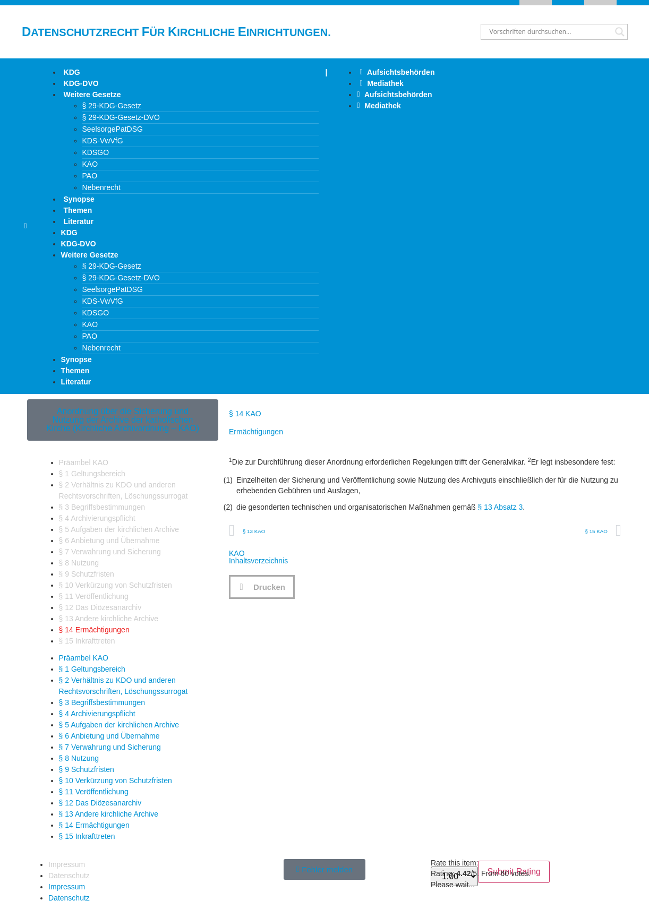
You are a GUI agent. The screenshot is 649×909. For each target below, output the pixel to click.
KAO (90, 164)
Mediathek (381, 83)
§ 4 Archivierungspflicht (97, 518)
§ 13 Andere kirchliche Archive (109, 618)
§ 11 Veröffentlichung (94, 596)
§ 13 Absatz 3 (500, 507)
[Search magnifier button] (619, 31)
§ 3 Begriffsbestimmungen (102, 507)
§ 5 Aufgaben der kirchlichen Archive (119, 529)
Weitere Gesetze (92, 94)
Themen (78, 210)
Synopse (79, 199)
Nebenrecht (101, 187)
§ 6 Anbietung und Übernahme (109, 540)
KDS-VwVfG (102, 140)
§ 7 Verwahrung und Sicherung (110, 551)
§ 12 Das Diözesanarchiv (100, 607)
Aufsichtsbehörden (397, 72)
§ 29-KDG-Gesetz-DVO (121, 117)
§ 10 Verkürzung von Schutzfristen (115, 585)
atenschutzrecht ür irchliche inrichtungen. (176, 32)
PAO (90, 175)
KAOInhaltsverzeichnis (258, 557)
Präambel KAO (83, 462)
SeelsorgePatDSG (112, 129)
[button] (262, 587)
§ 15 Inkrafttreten (87, 641)
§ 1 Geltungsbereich (92, 473)
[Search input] (549, 31)
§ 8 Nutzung (79, 563)
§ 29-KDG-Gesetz (111, 105)
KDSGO (95, 152)
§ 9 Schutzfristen (86, 574)
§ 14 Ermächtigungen (94, 629)
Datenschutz (69, 875)
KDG (72, 72)
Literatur (79, 221)
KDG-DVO (81, 83)
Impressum (66, 864)
